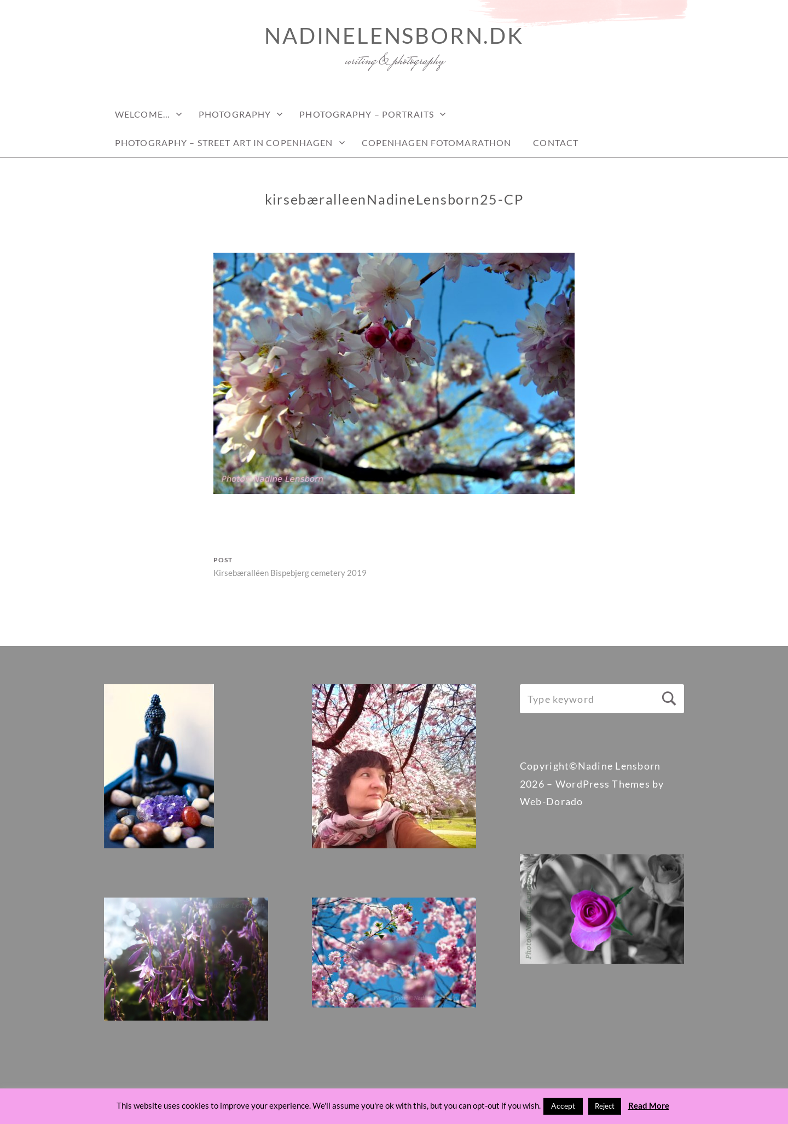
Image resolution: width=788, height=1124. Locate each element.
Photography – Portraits (366, 114)
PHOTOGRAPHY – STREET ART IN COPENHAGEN (224, 142)
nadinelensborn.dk (394, 35)
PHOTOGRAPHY (235, 114)
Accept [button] (563, 1105)
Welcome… (142, 114)
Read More (648, 1105)
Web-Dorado (551, 801)
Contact (555, 142)
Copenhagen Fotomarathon (437, 142)
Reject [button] (605, 1106)
